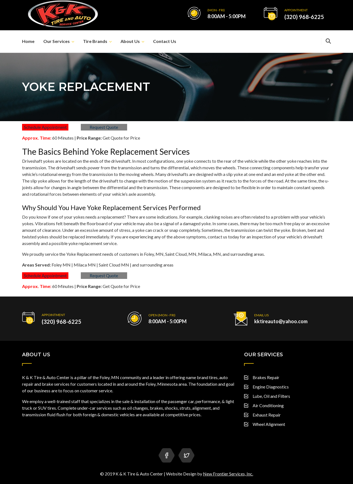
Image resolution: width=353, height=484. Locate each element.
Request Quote (104, 127)
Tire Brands (95, 41)
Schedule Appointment (45, 127)
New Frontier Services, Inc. (228, 473)
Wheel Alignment (269, 424)
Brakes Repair (266, 377)
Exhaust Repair (267, 414)
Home (28, 41)
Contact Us (164, 41)
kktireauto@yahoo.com (280, 321)
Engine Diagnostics (271, 386)
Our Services (56, 41)
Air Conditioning (268, 405)
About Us (130, 41)
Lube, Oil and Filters (271, 396)
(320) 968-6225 (304, 16)
